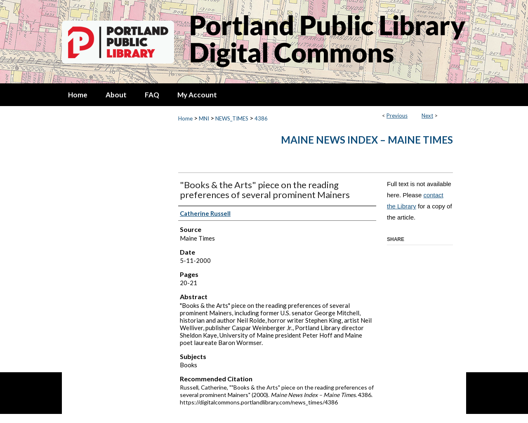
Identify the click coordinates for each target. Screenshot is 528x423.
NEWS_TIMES (231, 118)
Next (427, 115)
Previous (397, 115)
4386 (261, 118)
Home (185, 118)
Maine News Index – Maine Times (367, 140)
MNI (204, 118)
